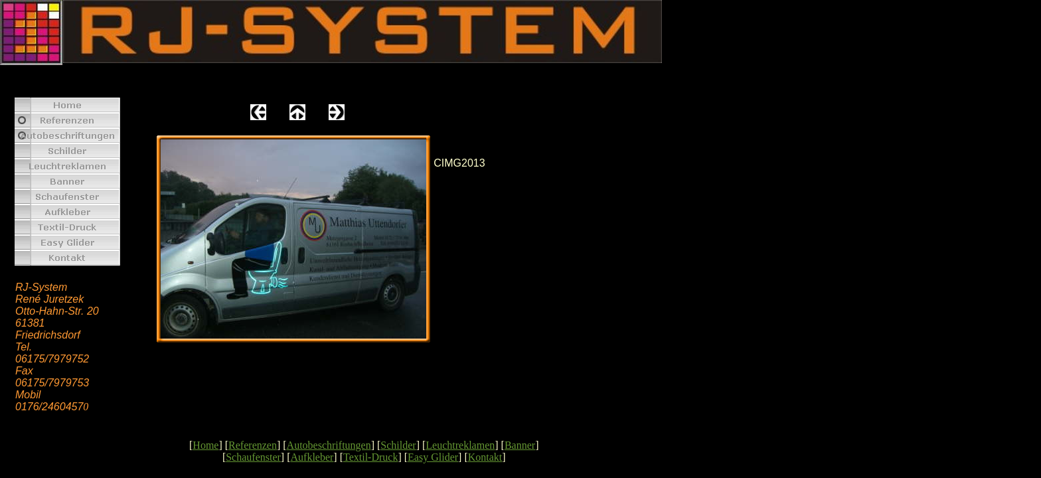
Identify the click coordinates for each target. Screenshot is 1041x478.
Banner (520, 445)
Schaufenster (253, 457)
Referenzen (252, 445)
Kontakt (485, 457)
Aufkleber (312, 457)
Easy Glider (433, 457)
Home (205, 445)
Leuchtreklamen (460, 445)
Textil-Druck (370, 457)
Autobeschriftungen (329, 445)
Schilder (398, 445)
